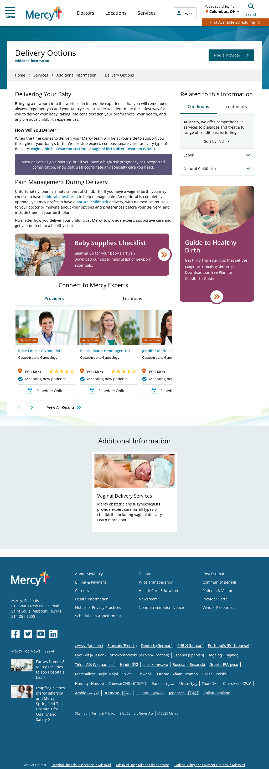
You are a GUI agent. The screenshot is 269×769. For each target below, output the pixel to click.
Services (147, 13)
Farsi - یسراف (163, 683)
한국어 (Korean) (190, 645)
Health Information (91, 598)
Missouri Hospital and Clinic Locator (142, 765)
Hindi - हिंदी (129, 664)
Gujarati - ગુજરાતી (150, 692)
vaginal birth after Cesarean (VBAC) (123, 148)
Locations (116, 13)
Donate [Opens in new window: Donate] (145, 573)
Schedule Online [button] (47, 390)
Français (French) (122, 645)
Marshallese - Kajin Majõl (96, 673)
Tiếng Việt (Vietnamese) (95, 664)
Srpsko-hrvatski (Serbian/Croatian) (139, 654)
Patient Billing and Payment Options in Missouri (209, 765)
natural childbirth (92, 201)
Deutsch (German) (156, 645)
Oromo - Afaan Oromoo (177, 673)
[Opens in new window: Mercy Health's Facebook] (15, 634)
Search (251, 9)
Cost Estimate (214, 573)
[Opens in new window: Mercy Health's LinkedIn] (53, 634)
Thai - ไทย (210, 683)
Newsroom (148, 598)
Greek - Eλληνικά (223, 664)
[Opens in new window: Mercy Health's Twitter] (28, 634)
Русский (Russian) (90, 654)
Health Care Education (158, 590)
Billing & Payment (90, 582)
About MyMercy (89, 573)
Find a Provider (231, 55)
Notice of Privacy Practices (98, 607)
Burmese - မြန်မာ (117, 692)
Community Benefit (219, 582)
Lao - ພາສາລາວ (155, 664)
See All (50, 651)
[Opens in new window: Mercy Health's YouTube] (41, 634)
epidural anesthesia (60, 196)
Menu (10, 13)
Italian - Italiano (216, 692)
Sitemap (81, 713)
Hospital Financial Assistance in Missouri (81, 765)
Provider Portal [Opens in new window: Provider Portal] (216, 598)
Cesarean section (71, 148)
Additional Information (76, 75)
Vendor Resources (218, 607)
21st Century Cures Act (137, 713)
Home (20, 75)
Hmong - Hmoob (89, 683)
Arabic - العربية (87, 692)
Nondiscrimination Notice (161, 607)
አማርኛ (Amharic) (89, 645)
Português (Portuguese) (228, 645)
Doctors (85, 13)
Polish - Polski (214, 673)
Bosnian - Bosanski (189, 664)
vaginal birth (42, 148)
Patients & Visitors (218, 590)
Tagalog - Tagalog (223, 654)
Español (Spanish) (189, 654)
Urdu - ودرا (188, 683)
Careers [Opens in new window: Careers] (82, 590)
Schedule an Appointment (98, 615)
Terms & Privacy (103, 713)
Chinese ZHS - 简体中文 (128, 683)
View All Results (64, 407)
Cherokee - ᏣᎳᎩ (237, 683)
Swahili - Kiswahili (137, 673)
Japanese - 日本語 (184, 692)
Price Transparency (156, 582)
